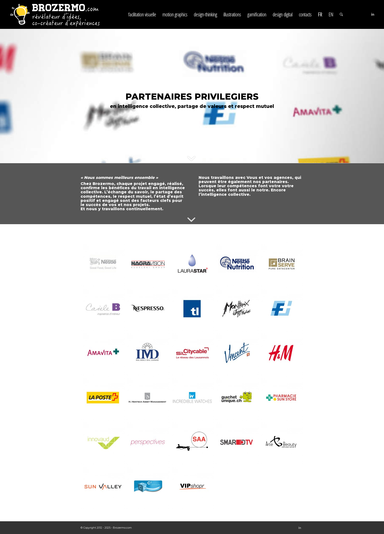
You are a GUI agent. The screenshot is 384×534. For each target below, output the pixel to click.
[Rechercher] (341, 14)
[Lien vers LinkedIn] (372, 14)
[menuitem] (142, 14)
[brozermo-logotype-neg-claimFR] (55, 14)
